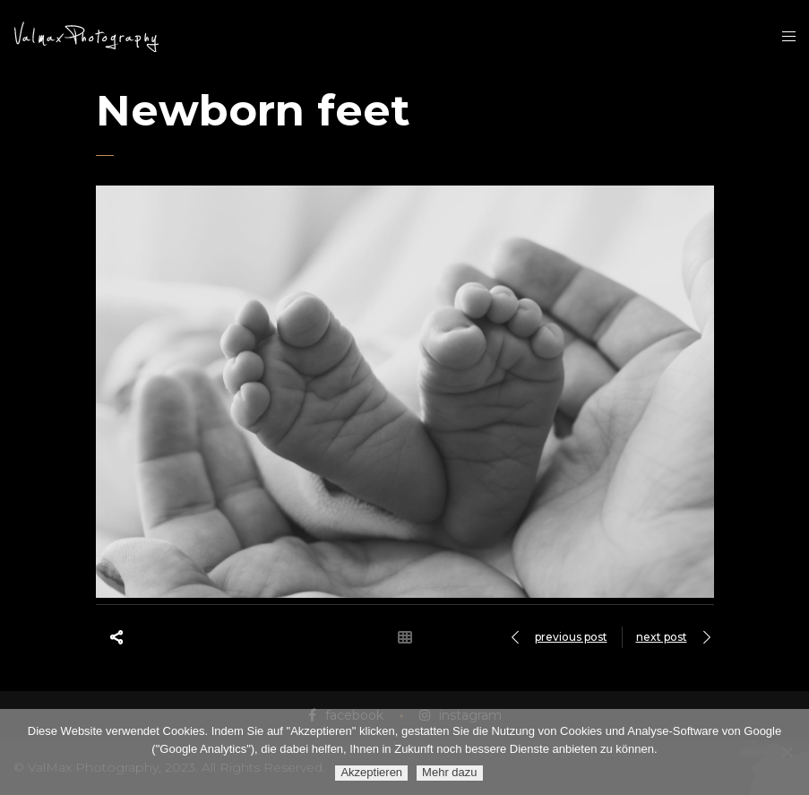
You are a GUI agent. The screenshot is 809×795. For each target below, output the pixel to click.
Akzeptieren (371, 772)
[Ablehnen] (787, 752)
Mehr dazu (449, 772)
